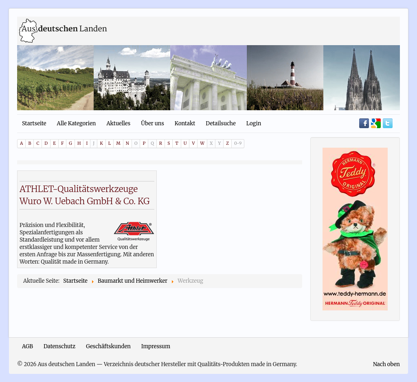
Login (253, 123)
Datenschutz (59, 346)
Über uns (152, 123)
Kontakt (185, 123)
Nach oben (386, 364)
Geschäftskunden (108, 346)
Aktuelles (118, 123)
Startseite (34, 123)
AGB (27, 346)
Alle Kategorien (76, 123)
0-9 (237, 143)
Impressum (155, 346)
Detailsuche (220, 123)
